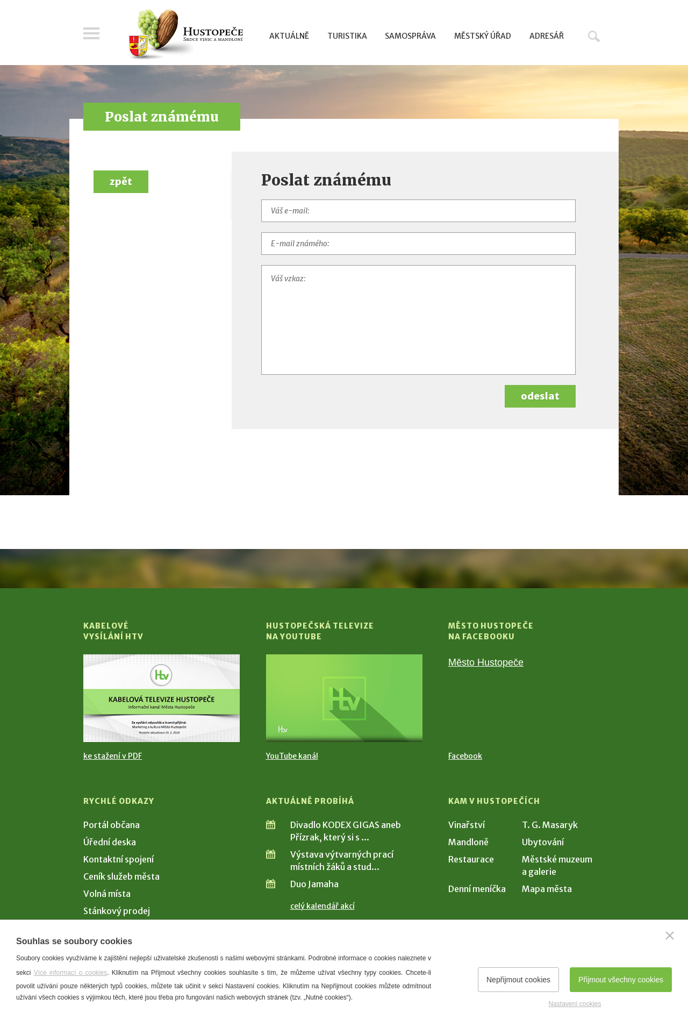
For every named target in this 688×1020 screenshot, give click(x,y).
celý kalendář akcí (322, 906)
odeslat (540, 396)
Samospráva (410, 36)
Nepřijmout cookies (518, 979)
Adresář (546, 36)
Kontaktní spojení (118, 859)
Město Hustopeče (486, 662)
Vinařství (466, 824)
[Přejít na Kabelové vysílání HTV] (161, 698)
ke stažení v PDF (112, 756)
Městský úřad (482, 36)
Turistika (347, 36)
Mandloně (468, 842)
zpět (121, 181)
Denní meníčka (477, 888)
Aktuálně (289, 36)
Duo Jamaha (314, 884)
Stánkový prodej (116, 910)
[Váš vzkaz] (418, 320)
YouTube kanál (292, 756)
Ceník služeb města (121, 876)
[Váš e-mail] (418, 210)
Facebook (465, 756)
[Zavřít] (670, 935)
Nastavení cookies (574, 1004)
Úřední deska (109, 842)
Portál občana (111, 824)
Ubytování (543, 842)
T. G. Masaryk (550, 824)
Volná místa (107, 893)
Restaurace (471, 859)
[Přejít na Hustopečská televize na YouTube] (344, 698)
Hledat (594, 36)
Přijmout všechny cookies (620, 979)
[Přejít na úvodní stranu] (185, 35)
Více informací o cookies (71, 972)
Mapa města (547, 888)
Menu (91, 33)
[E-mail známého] (418, 243)
